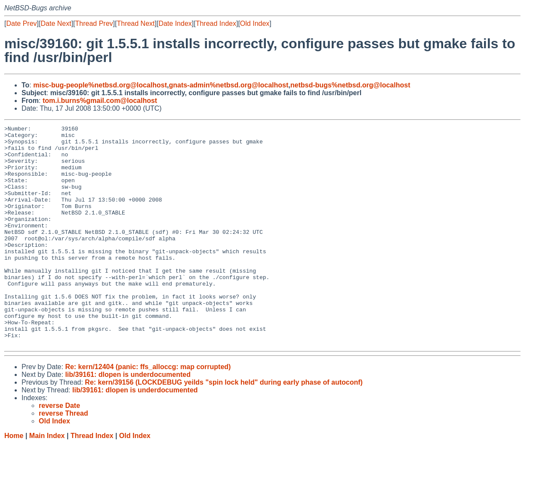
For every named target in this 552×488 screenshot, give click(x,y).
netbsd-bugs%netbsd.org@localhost (350, 85)
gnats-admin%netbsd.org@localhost (228, 85)
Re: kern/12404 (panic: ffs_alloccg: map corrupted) (148, 410)
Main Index (47, 479)
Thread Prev (94, 23)
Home (13, 479)
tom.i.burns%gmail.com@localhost (100, 100)
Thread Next (135, 23)
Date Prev (21, 23)
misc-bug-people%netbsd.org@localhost (100, 85)
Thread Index (216, 23)
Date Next (55, 23)
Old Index (254, 23)
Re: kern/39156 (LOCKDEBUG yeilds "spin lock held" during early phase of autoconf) (224, 426)
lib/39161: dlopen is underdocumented (128, 418)
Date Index (174, 23)
